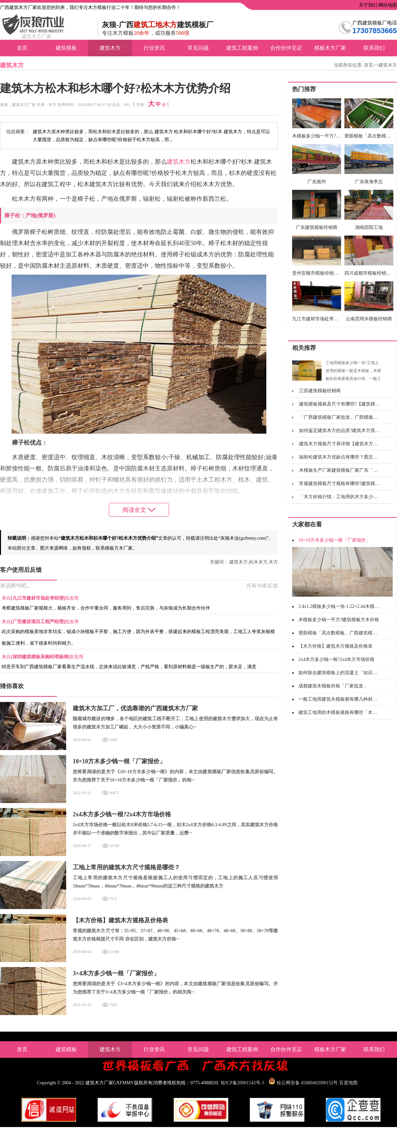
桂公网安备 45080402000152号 (307, 1082)
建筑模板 (66, 48)
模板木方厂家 (330, 48)
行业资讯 (154, 48)
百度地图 (348, 1082)
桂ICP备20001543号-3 (242, 1082)
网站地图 (387, 5)
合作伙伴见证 (286, 48)
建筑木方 (110, 48)
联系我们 (374, 48)
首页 (22, 48)
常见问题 (198, 48)
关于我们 (367, 5)
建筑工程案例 (242, 48)
